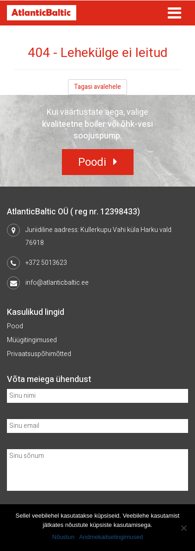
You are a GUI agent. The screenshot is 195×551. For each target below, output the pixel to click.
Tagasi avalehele (97, 87)
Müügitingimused (32, 340)
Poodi (92, 162)
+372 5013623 (46, 263)
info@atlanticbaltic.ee (57, 283)
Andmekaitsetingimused (111, 536)
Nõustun (63, 536)
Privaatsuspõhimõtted (39, 354)
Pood (15, 326)
